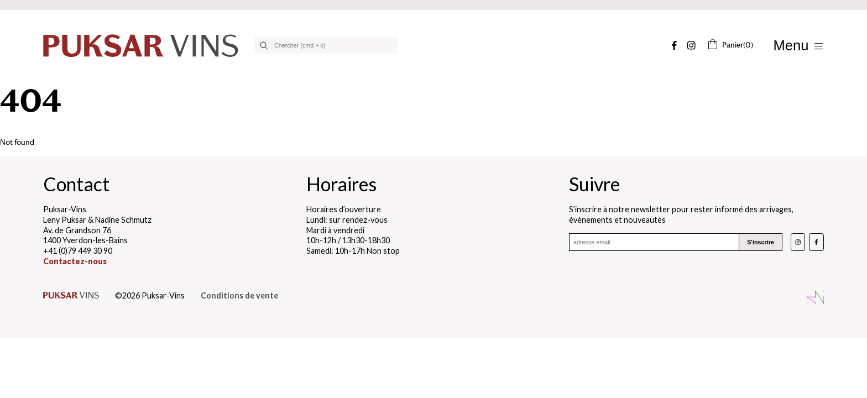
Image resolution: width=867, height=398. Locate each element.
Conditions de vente (239, 295)
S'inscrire (760, 242)
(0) (730, 45)
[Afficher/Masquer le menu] (798, 45)
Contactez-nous (75, 261)
